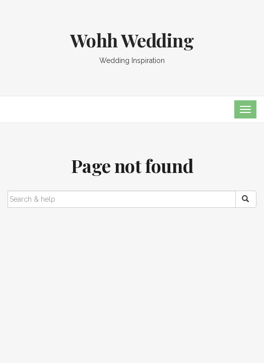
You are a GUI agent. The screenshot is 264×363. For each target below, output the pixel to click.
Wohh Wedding (131, 40)
